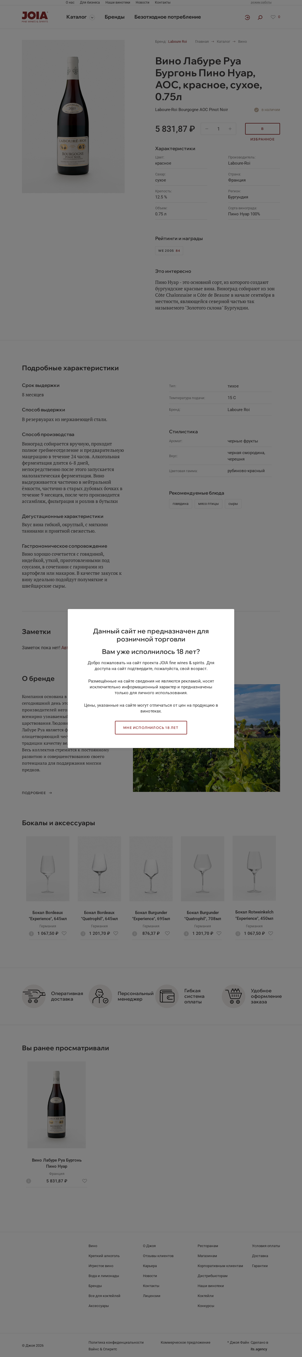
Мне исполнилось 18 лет (150, 728)
